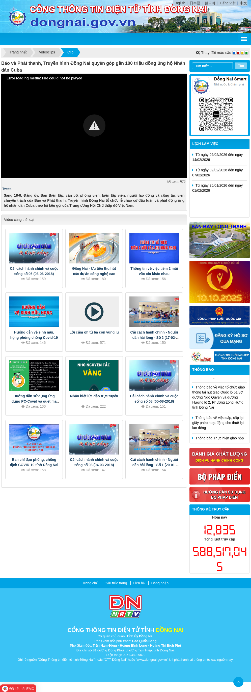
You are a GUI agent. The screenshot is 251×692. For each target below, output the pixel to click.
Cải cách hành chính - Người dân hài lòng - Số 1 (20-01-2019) (154, 465)
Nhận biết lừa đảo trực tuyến (94, 396)
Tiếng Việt (228, 3)
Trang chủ (90, 583)
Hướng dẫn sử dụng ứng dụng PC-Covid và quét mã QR (34, 401)
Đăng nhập (160, 583)
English (179, 3)
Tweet (7, 189)
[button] (94, 125)
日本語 (195, 3)
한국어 (210, 3)
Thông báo (203, 370)
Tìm (241, 66)
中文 (243, 3)
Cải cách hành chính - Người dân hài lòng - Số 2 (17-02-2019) (154, 337)
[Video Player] (94, 126)
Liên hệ (139, 583)
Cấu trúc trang (116, 583)
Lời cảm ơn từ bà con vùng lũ (94, 332)
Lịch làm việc (205, 144)
